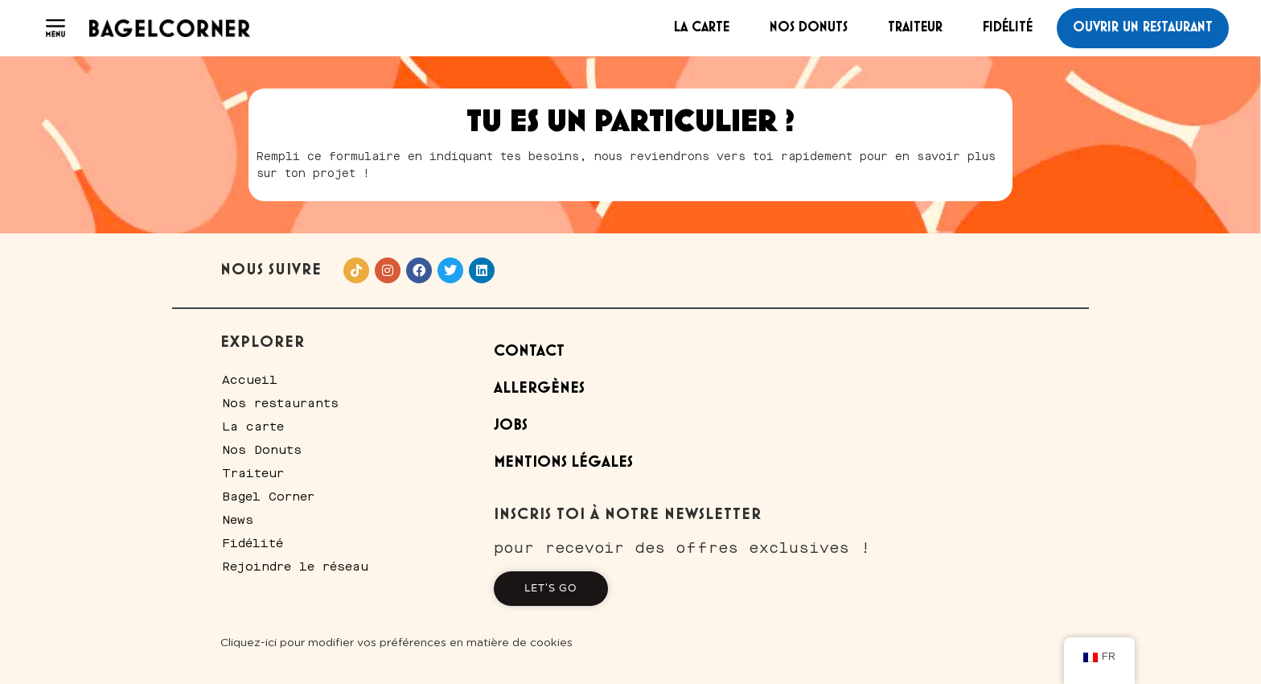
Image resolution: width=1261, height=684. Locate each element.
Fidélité (1008, 27)
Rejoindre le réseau (295, 566)
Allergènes (539, 388)
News (237, 520)
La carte (701, 27)
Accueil (249, 380)
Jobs (511, 425)
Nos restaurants (280, 403)
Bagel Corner (268, 496)
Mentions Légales (563, 462)
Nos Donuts (809, 27)
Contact (529, 351)
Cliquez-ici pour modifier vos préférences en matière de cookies (396, 643)
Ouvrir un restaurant (1143, 27)
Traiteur (915, 27)
